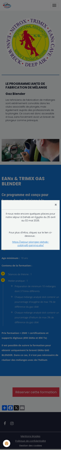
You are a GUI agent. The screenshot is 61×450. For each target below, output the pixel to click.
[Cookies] (6, 443)
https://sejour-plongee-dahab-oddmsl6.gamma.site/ (30, 243)
